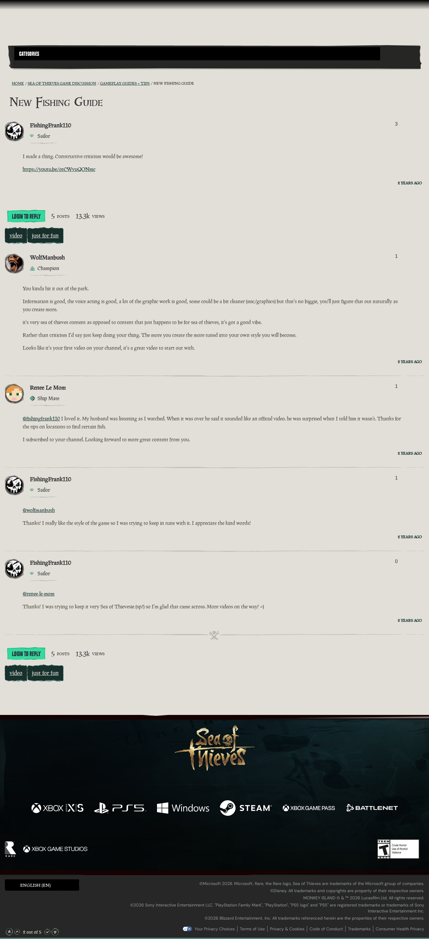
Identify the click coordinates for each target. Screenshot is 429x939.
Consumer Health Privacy (400, 929)
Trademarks (359, 929)
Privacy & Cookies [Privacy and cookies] (287, 929)
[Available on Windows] (183, 809)
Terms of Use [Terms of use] (252, 929)
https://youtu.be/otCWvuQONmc (59, 169)
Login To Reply (26, 216)
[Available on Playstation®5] (120, 809)
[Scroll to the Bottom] (55, 931)
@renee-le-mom (39, 593)
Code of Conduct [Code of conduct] (326, 929)
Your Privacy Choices (215, 929)
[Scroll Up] (17, 932)
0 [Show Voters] (396, 561)
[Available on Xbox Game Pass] (308, 809)
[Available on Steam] (246, 809)
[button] (197, 53)
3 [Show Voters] (396, 124)
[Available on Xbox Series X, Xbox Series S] (57, 809)
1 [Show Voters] (396, 256)
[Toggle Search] (30, 63)
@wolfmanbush (39, 510)
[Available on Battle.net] (371, 809)
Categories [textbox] (29, 54)
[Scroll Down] (47, 932)
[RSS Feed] (8, 83)
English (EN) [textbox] (35, 885)
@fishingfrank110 (41, 418)
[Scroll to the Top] (9, 931)
